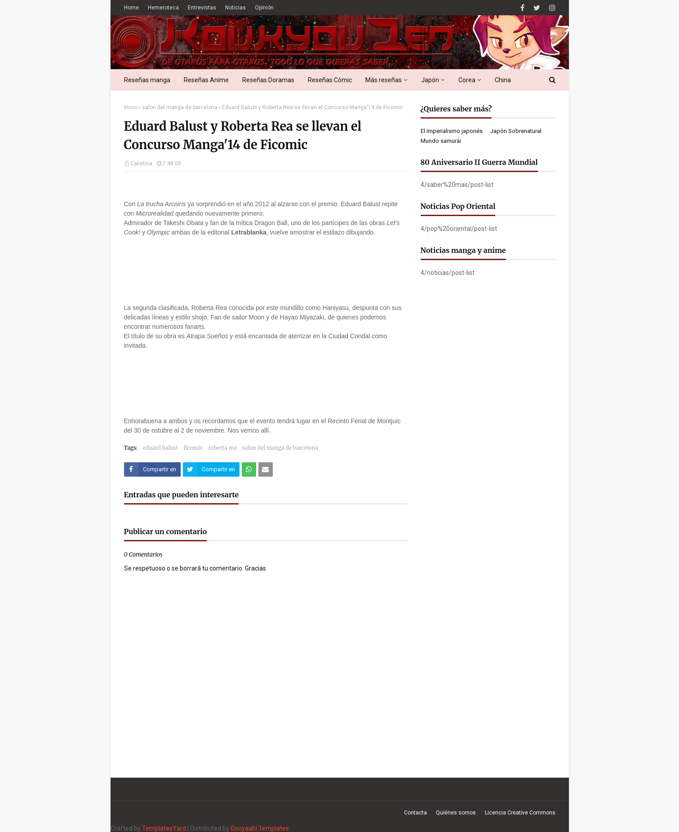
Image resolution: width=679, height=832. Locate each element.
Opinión (264, 7)
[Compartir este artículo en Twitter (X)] (211, 469)
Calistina (141, 163)
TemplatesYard (164, 828)
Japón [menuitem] (430, 80)
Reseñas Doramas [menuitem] (268, 80)
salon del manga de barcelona (179, 107)
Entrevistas (202, 7)
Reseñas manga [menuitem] (147, 80)
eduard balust (160, 447)
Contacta (415, 813)
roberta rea (223, 447)
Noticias (235, 7)
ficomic (193, 447)
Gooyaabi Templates (260, 828)
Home (131, 7)
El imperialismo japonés (452, 131)
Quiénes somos (456, 813)
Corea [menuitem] (466, 80)
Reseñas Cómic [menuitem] (330, 80)
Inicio (131, 107)
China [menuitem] (503, 80)
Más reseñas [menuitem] (383, 80)
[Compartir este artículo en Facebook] (152, 469)
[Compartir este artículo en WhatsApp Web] (249, 469)
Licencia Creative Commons (520, 813)
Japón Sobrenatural (515, 131)
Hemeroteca (163, 7)
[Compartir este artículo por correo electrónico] (265, 469)
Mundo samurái (441, 140)
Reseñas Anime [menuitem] (206, 80)
